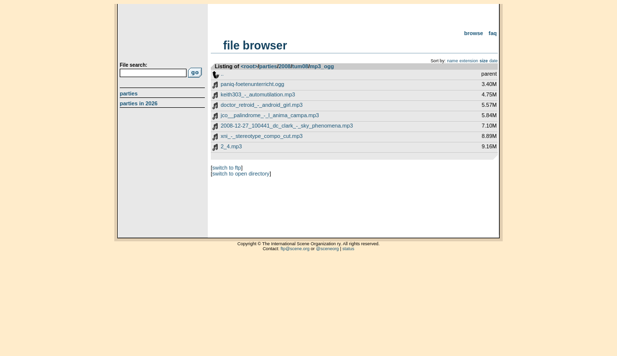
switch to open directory (241, 174)
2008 (284, 66)
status (348, 248)
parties (268, 66)
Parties (129, 93)
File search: (133, 65)
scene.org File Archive (163, 34)
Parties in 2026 (138, 103)
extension (469, 60)
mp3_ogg (322, 66)
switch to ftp (226, 168)
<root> (249, 66)
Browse (473, 33)
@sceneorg (327, 248)
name (452, 60)
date (493, 60)
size (483, 60)
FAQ (493, 33)
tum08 (300, 66)
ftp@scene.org (295, 248)
